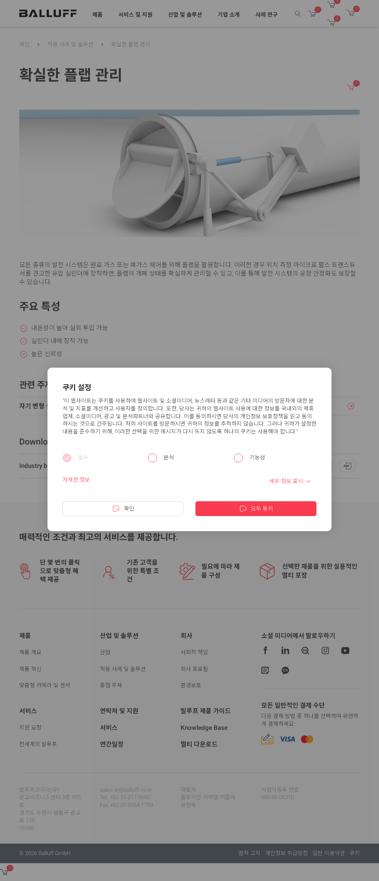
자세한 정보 (76, 479)
